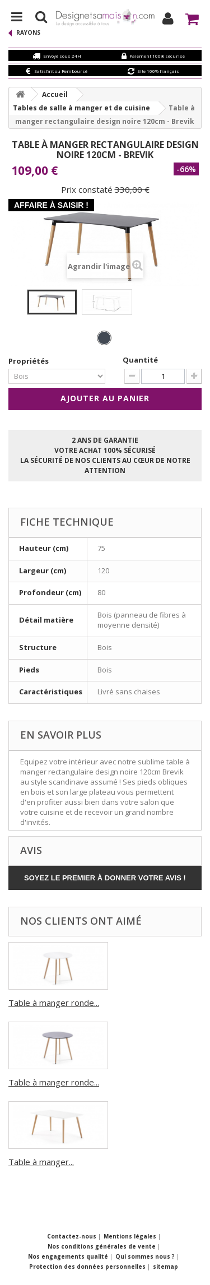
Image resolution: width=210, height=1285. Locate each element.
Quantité (140, 360)
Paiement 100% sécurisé (157, 56)
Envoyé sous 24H (62, 56)
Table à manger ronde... (53, 1002)
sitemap (165, 1266)
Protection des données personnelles (88, 1266)
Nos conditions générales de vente (102, 1246)
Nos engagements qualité (69, 1256)
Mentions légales (131, 1236)
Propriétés (29, 361)
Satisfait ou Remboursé (60, 71)
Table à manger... (41, 1161)
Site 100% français (158, 71)
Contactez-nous (72, 1236)
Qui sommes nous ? (145, 1256)
